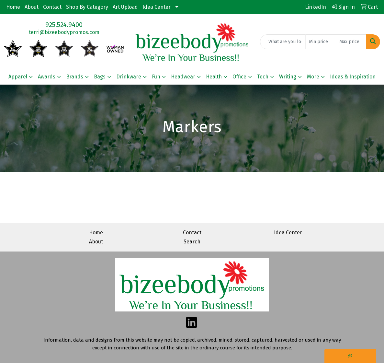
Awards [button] (46, 77)
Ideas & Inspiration (353, 77)
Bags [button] (100, 77)
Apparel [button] (17, 77)
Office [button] (239, 77)
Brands (74, 77)
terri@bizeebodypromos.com (64, 32)
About (32, 7)
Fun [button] (156, 77)
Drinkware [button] (128, 77)
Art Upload (125, 7)
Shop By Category (87, 7)
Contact (52, 7)
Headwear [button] (183, 77)
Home (13, 7)
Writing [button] (287, 77)
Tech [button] (262, 77)
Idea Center (156, 7)
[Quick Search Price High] (351, 41)
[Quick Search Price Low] (320, 41)
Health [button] (214, 77)
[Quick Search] (283, 41)
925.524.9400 (64, 25)
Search (192, 242)
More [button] (313, 77)
